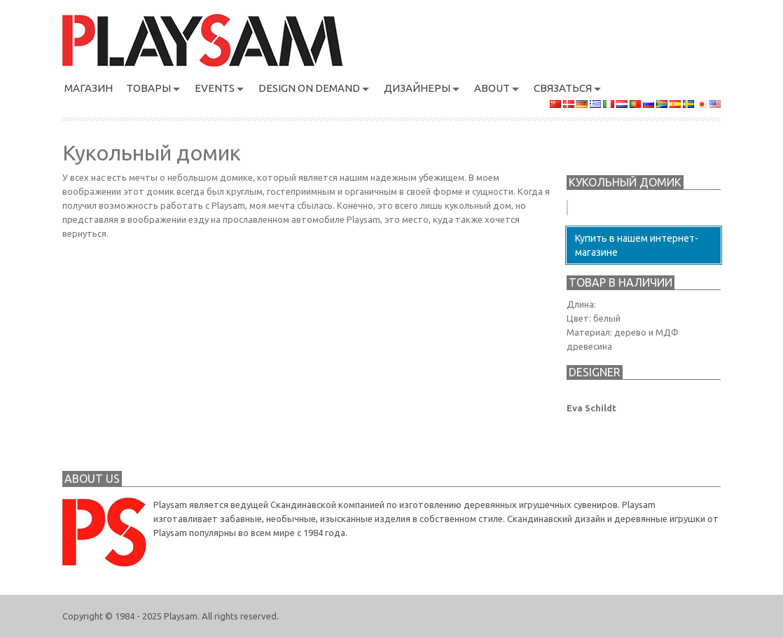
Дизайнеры (417, 88)
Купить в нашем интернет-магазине (636, 245)
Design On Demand (309, 88)
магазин (88, 88)
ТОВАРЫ (148, 88)
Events (215, 88)
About (492, 88)
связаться (563, 88)
